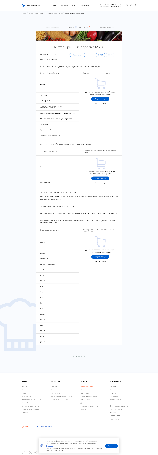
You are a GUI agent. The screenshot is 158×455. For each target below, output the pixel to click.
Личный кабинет (44, 427)
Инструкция (85, 27)
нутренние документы (119, 406)
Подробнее (49, 446)
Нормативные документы (31, 400)
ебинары (25, 390)
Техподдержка (115, 400)
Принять (111, 446)
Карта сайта (114, 419)
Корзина (27, 427)
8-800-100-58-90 (116, 6)
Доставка (84, 403)
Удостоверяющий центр (31, 409)
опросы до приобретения (91, 406)
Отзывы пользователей (60, 403)
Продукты (65, 5)
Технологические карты (30, 406)
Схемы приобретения (89, 396)
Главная (55, 5)
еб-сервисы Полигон (30, 396)
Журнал (24, 393)
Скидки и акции (87, 390)
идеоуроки (55, 393)
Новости (25, 387)
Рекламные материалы (59, 400)
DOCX (100, 55)
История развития (117, 403)
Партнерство (115, 416)
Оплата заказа (86, 400)
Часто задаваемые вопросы (61, 396)
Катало (54, 387)
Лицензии (114, 396)
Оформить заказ (87, 387)
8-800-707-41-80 (116, 4)
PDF (110, 55)
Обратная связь (116, 409)
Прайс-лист (85, 393)
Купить (75, 5)
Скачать (72, 27)
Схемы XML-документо (30, 403)
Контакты (113, 387)
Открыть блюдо (100, 99)
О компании (86, 5)
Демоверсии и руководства (61, 390)
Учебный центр (27, 412)
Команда (113, 393)
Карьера (113, 412)
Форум (83, 409)
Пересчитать (77, 55)
